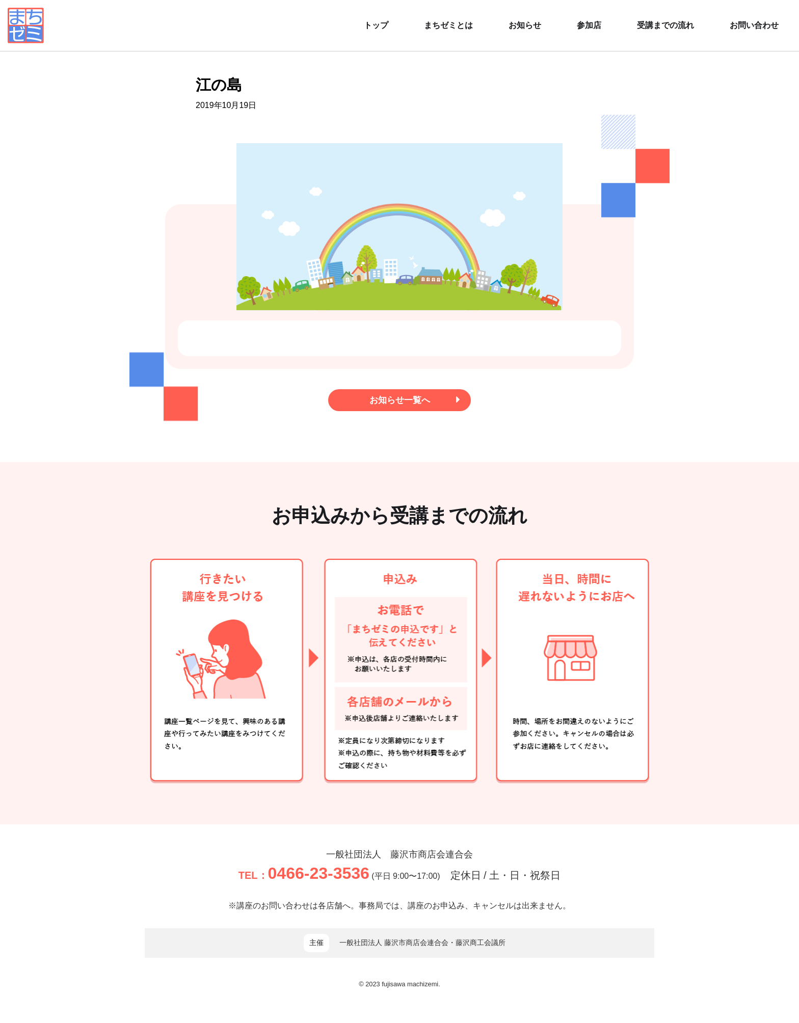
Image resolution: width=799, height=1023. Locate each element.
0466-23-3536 (318, 876)
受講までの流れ (665, 25)
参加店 (589, 25)
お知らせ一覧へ (412, 401)
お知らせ (525, 25)
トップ (376, 25)
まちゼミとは (448, 25)
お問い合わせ (754, 25)
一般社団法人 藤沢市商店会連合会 (399, 856)
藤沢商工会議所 (480, 945)
